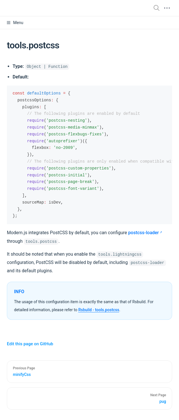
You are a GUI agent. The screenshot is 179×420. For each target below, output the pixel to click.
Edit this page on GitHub (30, 343)
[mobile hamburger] (167, 8)
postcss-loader (143, 232)
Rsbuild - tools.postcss (98, 309)
